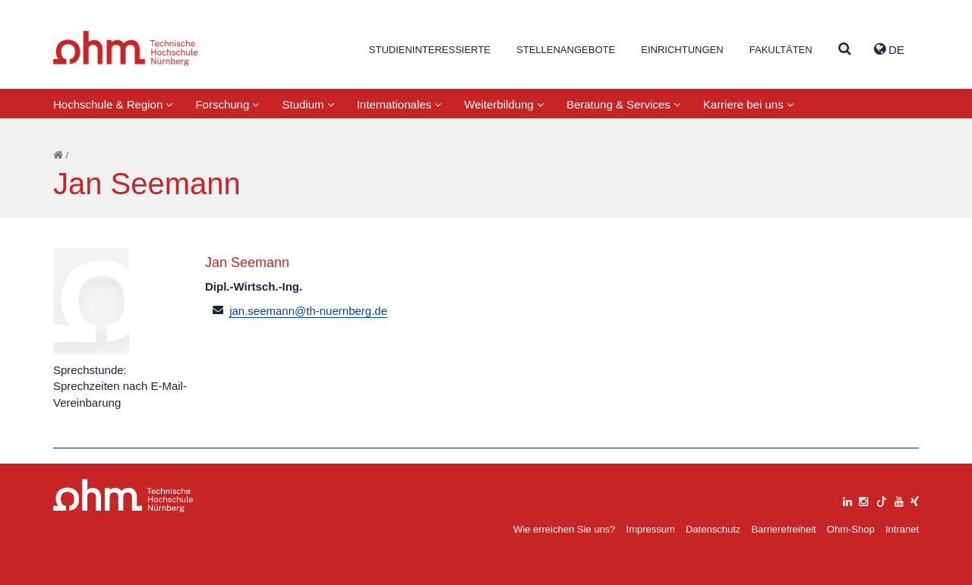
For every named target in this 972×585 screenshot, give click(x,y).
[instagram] (863, 499)
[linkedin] (847, 499)
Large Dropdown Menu (123, 496)
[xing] (914, 499)
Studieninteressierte (430, 49)
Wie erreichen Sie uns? (564, 529)
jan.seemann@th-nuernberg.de (308, 310)
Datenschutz (713, 529)
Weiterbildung (504, 104)
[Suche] (844, 49)
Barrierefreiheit (783, 529)
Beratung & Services (623, 104)
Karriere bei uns (748, 104)
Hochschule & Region (112, 104)
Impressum (650, 529)
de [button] (889, 49)
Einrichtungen (682, 49)
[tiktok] (882, 499)
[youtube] (899, 499)
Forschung (227, 104)
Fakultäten (781, 49)
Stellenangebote (565, 49)
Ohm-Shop (851, 529)
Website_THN (125, 48)
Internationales (399, 104)
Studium (307, 104)
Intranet (902, 529)
